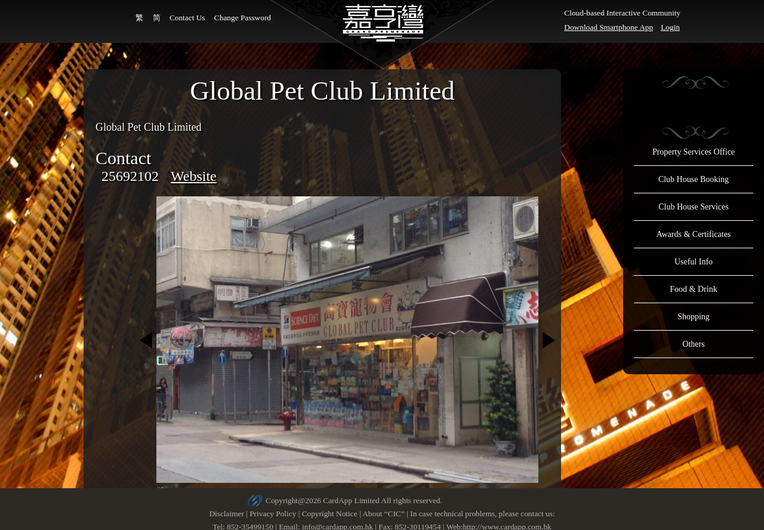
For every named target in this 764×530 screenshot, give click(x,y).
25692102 (130, 176)
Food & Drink (693, 289)
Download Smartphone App (608, 27)
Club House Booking (693, 179)
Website (194, 176)
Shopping (693, 316)
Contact (123, 158)
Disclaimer (226, 513)
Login (670, 27)
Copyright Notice (330, 513)
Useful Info (693, 261)
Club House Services (693, 206)
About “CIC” (383, 513)
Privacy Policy (272, 513)
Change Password (242, 17)
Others (693, 344)
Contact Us (187, 17)
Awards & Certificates (694, 234)
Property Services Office (693, 151)
